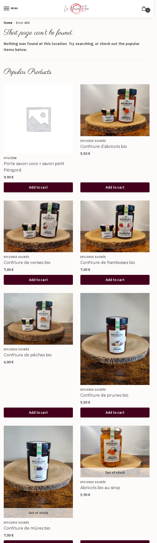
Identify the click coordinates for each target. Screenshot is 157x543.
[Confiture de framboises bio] (115, 226)
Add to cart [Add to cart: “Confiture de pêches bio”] (38, 412)
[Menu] (11, 8)
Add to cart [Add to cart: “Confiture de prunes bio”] (114, 412)
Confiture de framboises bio (107, 262)
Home (8, 23)
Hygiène (10, 158)
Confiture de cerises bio (27, 262)
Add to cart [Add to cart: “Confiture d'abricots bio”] (114, 187)
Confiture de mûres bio (27, 528)
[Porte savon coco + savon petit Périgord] (38, 118)
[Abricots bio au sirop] (115, 452)
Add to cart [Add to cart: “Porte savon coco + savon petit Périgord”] (38, 187)
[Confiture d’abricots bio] (115, 110)
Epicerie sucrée (93, 141)
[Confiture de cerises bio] (38, 226)
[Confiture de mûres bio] (38, 472)
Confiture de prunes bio (104, 395)
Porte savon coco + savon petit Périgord (34, 166)
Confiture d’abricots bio (103, 146)
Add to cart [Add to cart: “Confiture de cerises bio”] (38, 280)
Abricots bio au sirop (100, 487)
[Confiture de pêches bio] (38, 319)
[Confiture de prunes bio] (115, 339)
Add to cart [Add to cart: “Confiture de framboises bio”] (114, 280)
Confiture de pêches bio (28, 355)
